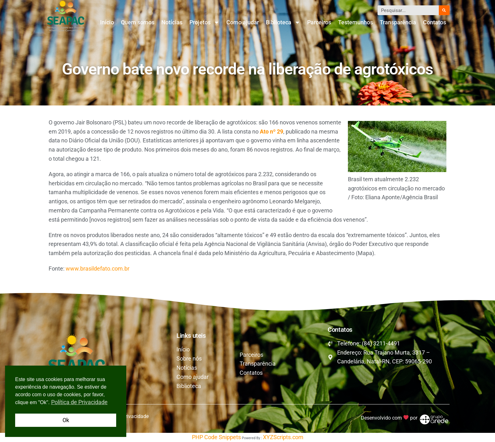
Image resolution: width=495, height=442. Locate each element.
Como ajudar (242, 22)
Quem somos (137, 22)
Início (107, 22)
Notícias (171, 22)
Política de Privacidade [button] (79, 402)
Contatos (434, 22)
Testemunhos (355, 22)
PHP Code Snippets (216, 437)
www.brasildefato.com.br (97, 268)
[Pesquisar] (444, 10)
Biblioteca (283, 22)
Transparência (398, 22)
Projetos (204, 22)
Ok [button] (66, 420)
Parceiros (319, 22)
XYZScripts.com (283, 437)
